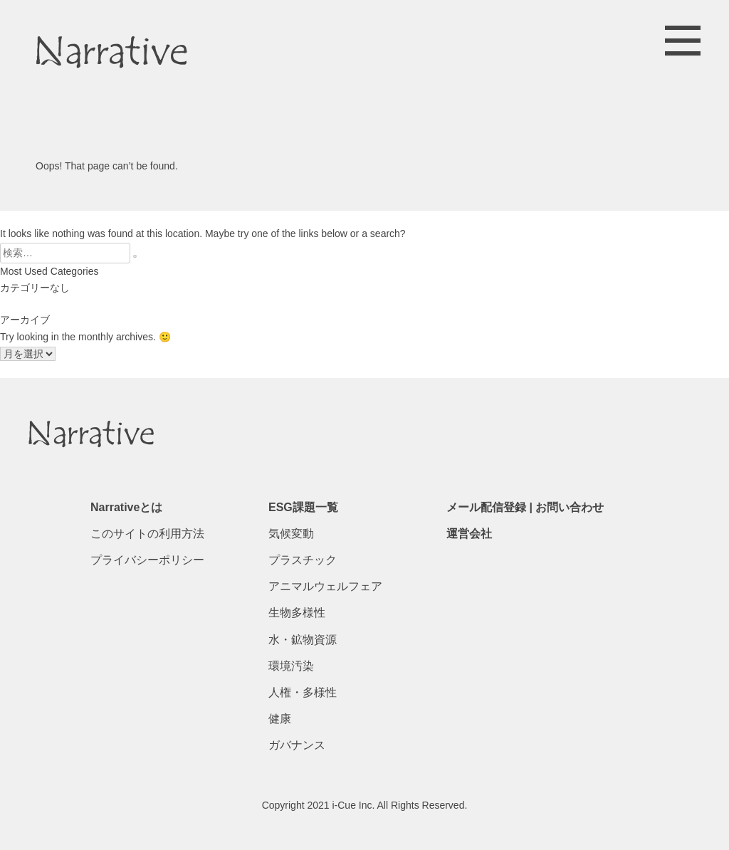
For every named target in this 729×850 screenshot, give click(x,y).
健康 (279, 719)
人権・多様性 (302, 692)
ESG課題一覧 (303, 507)
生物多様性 (296, 613)
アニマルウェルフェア (325, 586)
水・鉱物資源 (302, 640)
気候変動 (291, 534)
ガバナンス (296, 745)
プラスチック (302, 560)
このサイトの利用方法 (147, 534)
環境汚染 (291, 666)
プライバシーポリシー (147, 560)
